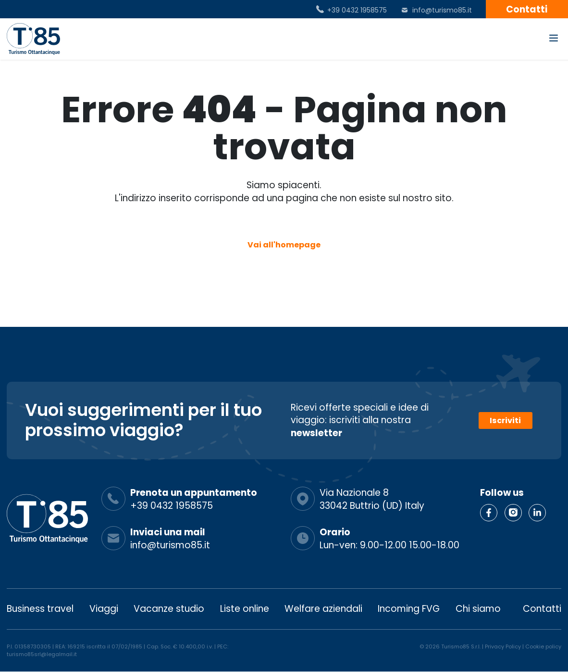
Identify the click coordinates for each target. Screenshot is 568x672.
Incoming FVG (409, 608)
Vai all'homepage (284, 244)
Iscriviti (505, 420)
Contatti (526, 9)
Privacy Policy (503, 646)
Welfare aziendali (323, 608)
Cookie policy (543, 646)
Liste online (244, 608)
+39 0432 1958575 (357, 10)
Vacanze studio (169, 608)
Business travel (40, 608)
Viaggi (103, 608)
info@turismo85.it (442, 10)
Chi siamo (478, 608)
